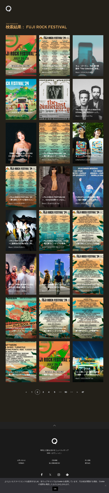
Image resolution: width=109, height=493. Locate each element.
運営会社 (87, 463)
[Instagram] (58, 474)
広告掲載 (54, 460)
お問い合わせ (21, 460)
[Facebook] (41, 474)
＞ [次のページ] (77, 392)
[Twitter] (50, 474)
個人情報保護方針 (54, 463)
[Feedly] (67, 474)
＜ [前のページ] (26, 392)
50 (66, 392)
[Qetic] (54, 440)
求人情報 (87, 460)
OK (55, 489)
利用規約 (21, 463)
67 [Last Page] (83, 392)
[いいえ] (105, 485)
